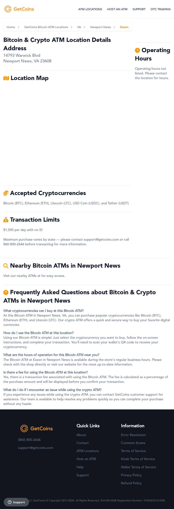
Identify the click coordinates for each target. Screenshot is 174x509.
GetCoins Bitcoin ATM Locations (46, 27)
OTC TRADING (161, 9)
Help (80, 467)
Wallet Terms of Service (138, 467)
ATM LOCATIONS (90, 9)
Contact (82, 443)
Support (82, 475)
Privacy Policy (131, 475)
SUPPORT (139, 9)
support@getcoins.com (101, 239)
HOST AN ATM (117, 9)
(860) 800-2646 (29, 440)
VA (79, 27)
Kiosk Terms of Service (138, 459)
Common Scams (133, 443)
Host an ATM (86, 459)
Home (11, 27)
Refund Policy (131, 483)
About (81, 435)
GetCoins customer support (136, 394)
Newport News (100, 27)
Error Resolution (133, 435)
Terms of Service (133, 451)
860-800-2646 (13, 244)
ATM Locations (87, 451)
